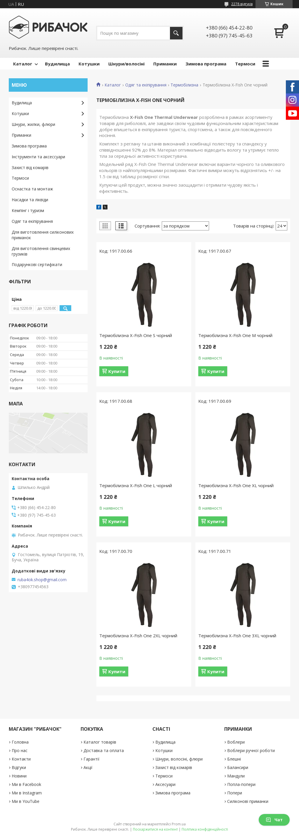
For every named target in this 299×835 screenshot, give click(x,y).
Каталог (22, 64)
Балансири (237, 767)
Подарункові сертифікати (37, 264)
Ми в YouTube (25, 801)
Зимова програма (205, 64)
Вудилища (57, 64)
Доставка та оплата (104, 750)
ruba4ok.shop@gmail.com (42, 579)
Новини (19, 776)
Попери (234, 793)
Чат (274, 819)
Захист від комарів (30, 167)
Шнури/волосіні (126, 64)
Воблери (236, 742)
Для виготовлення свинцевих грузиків (41, 251)
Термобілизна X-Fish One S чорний (135, 335)
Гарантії (92, 759)
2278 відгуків (242, 3)
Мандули (236, 776)
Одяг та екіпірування (145, 85)
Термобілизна (184, 85)
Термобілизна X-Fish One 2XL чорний (138, 635)
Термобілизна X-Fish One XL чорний (236, 485)
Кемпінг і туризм (28, 210)
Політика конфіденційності (205, 829)
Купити (116, 371)
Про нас (19, 750)
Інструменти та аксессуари (38, 156)
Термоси (245, 64)
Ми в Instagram (27, 793)
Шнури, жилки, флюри (33, 124)
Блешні (234, 759)
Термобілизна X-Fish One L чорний (135, 485)
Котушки (89, 64)
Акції (88, 767)
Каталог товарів (100, 742)
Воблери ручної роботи (251, 750)
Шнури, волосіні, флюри (179, 759)
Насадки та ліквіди (30, 199)
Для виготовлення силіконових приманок (43, 234)
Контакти (21, 759)
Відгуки (19, 767)
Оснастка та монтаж (32, 189)
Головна (20, 742)
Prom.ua (179, 824)
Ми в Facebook (26, 784)
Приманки (165, 64)
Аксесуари (165, 784)
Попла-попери (241, 784)
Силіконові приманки (247, 801)
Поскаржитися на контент (155, 829)
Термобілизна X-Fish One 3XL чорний (237, 635)
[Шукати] (176, 33)
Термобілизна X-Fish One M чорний (235, 335)
